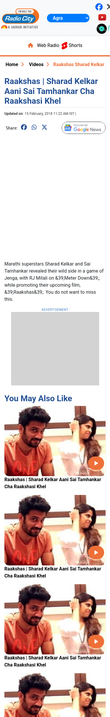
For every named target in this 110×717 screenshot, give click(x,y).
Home (12, 64)
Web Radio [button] (48, 45)
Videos (36, 64)
